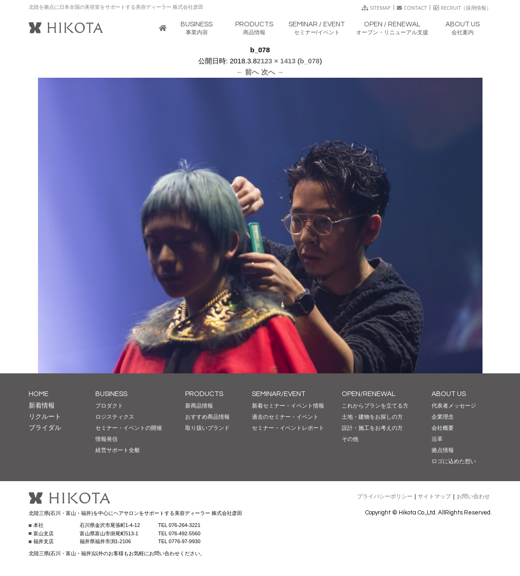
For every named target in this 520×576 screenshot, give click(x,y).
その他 (350, 439)
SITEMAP (376, 7)
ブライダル (45, 427)
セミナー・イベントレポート (288, 428)
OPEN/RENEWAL (368, 393)
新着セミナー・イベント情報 (288, 406)
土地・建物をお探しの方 (372, 417)
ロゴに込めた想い (454, 461)
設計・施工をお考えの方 (372, 428)
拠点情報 (443, 450)
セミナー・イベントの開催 (128, 428)
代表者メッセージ (454, 406)
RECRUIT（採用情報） (462, 7)
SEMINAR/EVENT (279, 393)
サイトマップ (434, 496)
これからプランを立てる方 (375, 406)
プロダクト (109, 406)
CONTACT (412, 7)
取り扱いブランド (207, 428)
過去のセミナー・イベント (285, 417)
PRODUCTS (204, 393)
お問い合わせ (473, 496)
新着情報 (42, 405)
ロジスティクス (114, 417)
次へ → (272, 72)
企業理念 (443, 417)
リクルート (45, 416)
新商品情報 (199, 406)
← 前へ (247, 72)
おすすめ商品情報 (207, 417)
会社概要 (443, 428)
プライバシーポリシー (385, 496)
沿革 (437, 439)
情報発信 (106, 439)
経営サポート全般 (117, 450)
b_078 (310, 61)
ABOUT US (449, 393)
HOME (39, 393)
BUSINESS (111, 393)
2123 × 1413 (276, 61)
